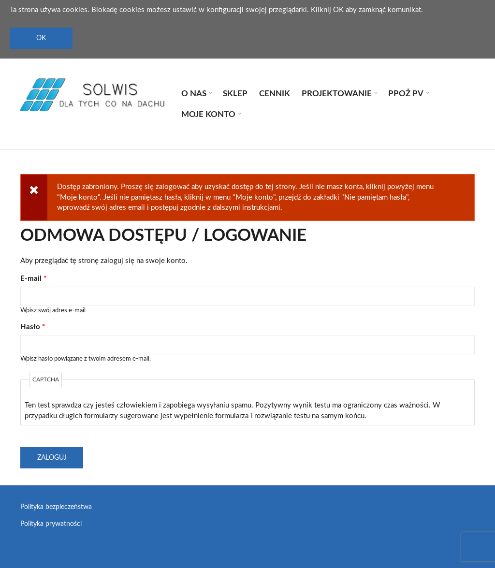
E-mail (33, 278)
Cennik (274, 93)
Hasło (32, 327)
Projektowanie (336, 94)
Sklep (235, 93)
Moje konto (207, 115)
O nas (193, 94)
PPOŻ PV (405, 94)
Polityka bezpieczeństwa (56, 507)
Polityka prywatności (51, 524)
